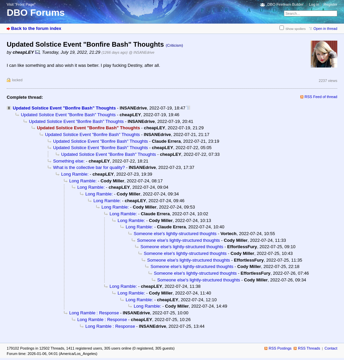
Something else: (69, 161)
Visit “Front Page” (21, 4)
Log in (314, 4)
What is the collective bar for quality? (89, 167)
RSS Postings (280, 348)
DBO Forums (36, 12)
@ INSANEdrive (142, 52)
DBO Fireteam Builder (285, 4)
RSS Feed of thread (321, 97)
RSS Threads (309, 348)
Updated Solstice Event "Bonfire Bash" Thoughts (64, 107)
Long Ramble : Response (94, 312)
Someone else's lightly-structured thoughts (175, 233)
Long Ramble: (75, 174)
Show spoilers (296, 29)
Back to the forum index (36, 28)
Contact (331, 348)
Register (330, 4)
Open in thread (325, 29)
